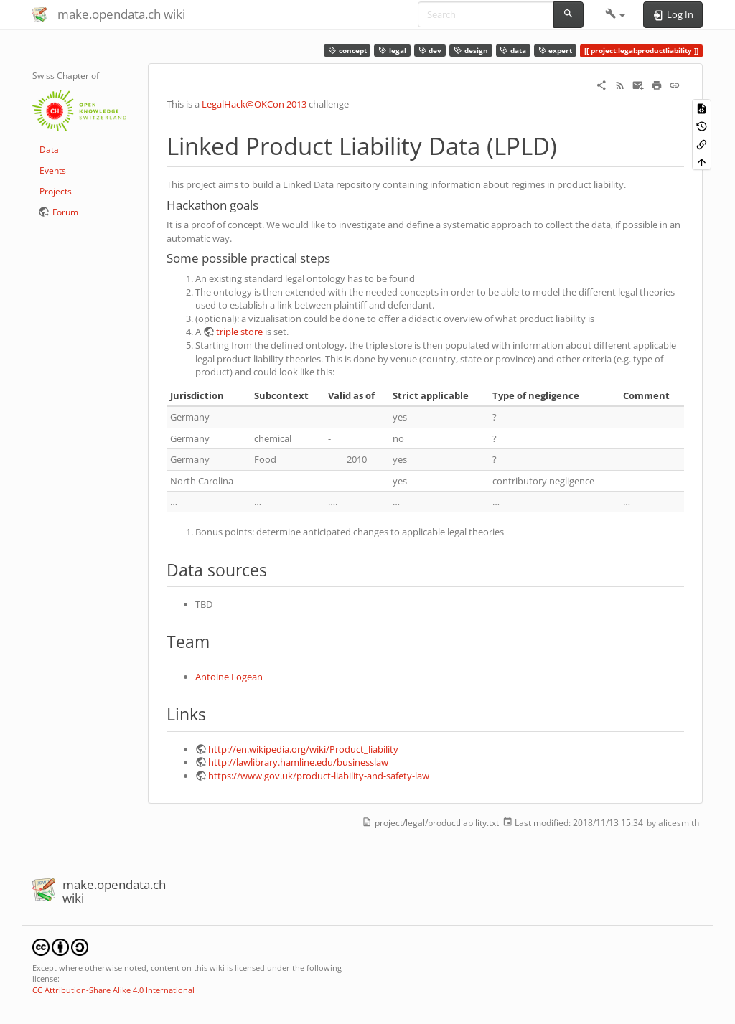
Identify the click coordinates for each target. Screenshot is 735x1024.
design (471, 50)
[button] (615, 14)
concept (347, 50)
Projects (55, 191)
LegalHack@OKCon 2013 (254, 104)
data (513, 50)
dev (430, 50)
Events (52, 170)
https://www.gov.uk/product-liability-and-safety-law (318, 775)
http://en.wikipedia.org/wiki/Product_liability (303, 749)
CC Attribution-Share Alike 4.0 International (113, 990)
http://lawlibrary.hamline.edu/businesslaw (298, 762)
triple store (239, 331)
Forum (65, 212)
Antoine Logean (229, 676)
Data (49, 150)
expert (555, 50)
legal (392, 50)
